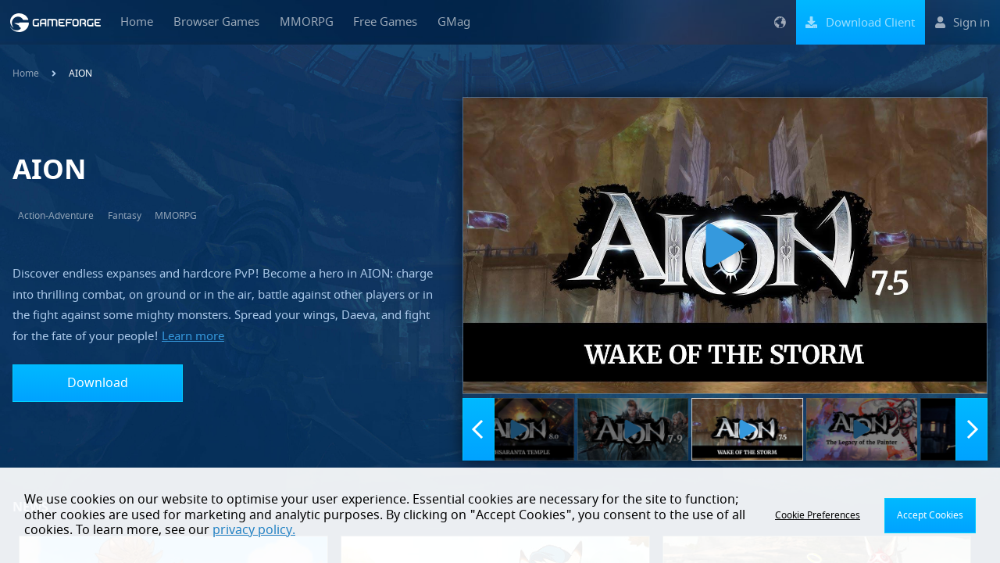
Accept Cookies (930, 515)
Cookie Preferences (817, 515)
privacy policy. (253, 530)
